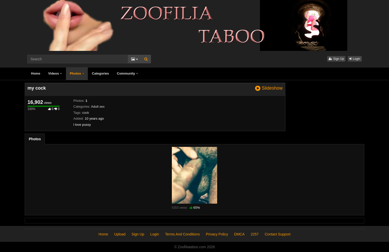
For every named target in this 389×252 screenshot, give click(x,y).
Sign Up (336, 59)
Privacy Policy (217, 234)
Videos (55, 73)
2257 (255, 234)
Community (127, 73)
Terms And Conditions (182, 234)
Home (35, 73)
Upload (119, 234)
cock (85, 113)
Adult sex (97, 106)
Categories (100, 73)
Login (354, 59)
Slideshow (269, 88)
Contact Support (277, 234)
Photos (77, 73)
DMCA (239, 234)
